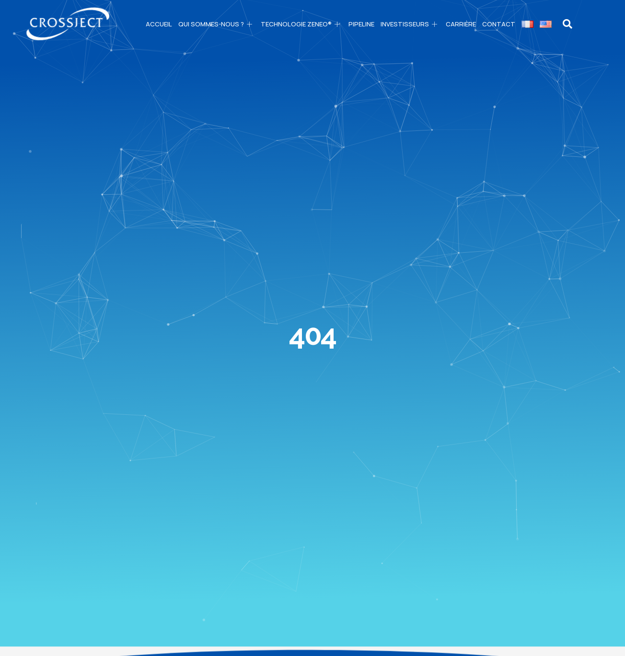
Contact (498, 24)
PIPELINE (361, 24)
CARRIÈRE (461, 24)
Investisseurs (410, 24)
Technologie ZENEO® (301, 24)
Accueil (159, 24)
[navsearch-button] (568, 24)
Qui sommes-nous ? (216, 24)
